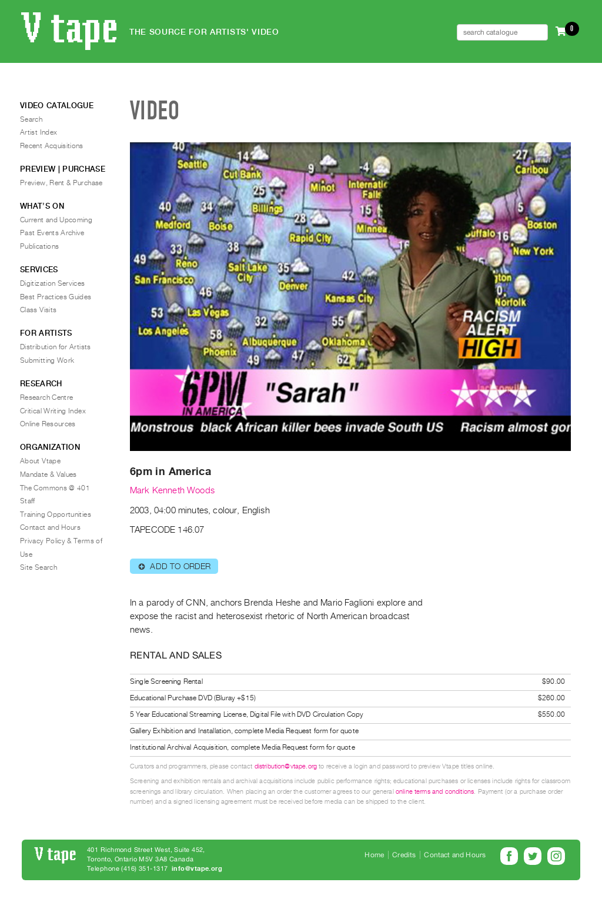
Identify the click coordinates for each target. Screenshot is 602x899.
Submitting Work (47, 360)
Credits (404, 855)
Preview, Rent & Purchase (61, 183)
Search (31, 119)
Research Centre (46, 397)
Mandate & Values (48, 474)
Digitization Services (52, 283)
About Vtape (40, 461)
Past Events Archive (52, 233)
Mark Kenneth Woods (172, 490)
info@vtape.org (197, 869)
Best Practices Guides (56, 297)
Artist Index (38, 132)
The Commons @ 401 (55, 488)
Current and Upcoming (56, 220)
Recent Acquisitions (51, 146)
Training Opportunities (55, 514)
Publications (39, 246)
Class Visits (38, 310)
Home (374, 855)
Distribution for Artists (55, 347)
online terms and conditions (435, 792)
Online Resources (48, 424)
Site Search (38, 567)
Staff (27, 501)
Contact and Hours (50, 527)
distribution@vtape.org (286, 766)
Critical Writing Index (53, 411)
